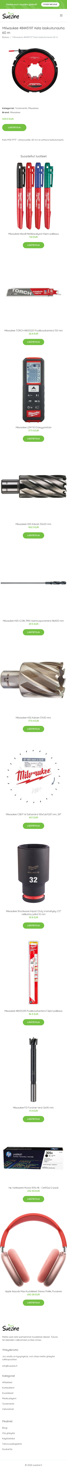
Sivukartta (7, 1449)
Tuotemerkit (21, 108)
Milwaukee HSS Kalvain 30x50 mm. (34, 524)
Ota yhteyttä (8, 1433)
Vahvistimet (8, 1409)
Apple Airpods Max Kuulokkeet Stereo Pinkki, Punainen (33, 1291)
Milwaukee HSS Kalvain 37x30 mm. (33, 717)
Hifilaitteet (7, 1382)
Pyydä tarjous (50, 4)
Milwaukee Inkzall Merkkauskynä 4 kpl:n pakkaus (33, 233)
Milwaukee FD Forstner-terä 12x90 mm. (33, 1107)
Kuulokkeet (7, 1393)
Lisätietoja (14, 127)
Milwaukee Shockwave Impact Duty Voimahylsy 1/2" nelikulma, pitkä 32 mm (33, 913)
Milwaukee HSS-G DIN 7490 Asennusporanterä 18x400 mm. (33, 620)
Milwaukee (33, 108)
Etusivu (5, 37)
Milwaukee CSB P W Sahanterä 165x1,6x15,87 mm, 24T (33, 814)
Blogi (4, 1427)
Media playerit (9, 1398)
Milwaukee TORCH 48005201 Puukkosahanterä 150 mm (33, 330)
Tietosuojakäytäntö (12, 1443)
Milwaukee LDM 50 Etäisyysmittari (33, 427)
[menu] (61, 15)
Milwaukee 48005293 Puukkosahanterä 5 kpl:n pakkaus (33, 1010)
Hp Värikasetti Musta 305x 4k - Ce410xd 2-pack (33, 1187)
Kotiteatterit (8, 1387)
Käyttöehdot (8, 1438)
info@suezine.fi (9, 1366)
